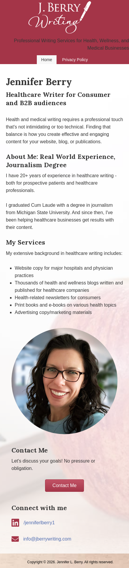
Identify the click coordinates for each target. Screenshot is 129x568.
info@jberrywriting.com (47, 538)
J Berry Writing (64, 18)
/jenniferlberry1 (39, 522)
